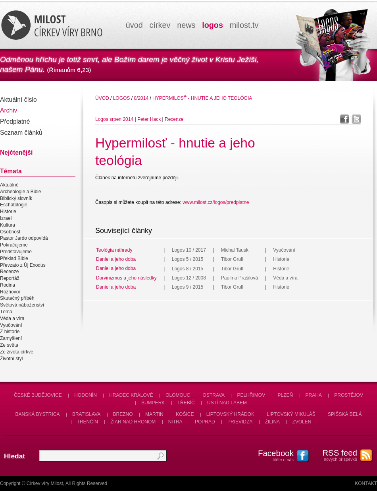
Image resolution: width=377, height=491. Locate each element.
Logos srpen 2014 (114, 119)
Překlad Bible (14, 258)
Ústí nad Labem (227, 403)
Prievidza (239, 422)
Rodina (7, 285)
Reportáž (9, 278)
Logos (121, 98)
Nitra (175, 422)
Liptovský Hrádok (230, 414)
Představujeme (16, 251)
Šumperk (153, 403)
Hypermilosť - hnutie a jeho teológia (202, 98)
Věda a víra (12, 318)
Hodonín (85, 395)
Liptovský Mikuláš (291, 414)
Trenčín (87, 422)
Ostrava (214, 395)
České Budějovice (38, 395)
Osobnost (10, 232)
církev (160, 25)
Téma (6, 311)
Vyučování (11, 325)
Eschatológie (13, 205)
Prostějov (348, 395)
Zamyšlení (11, 338)
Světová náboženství (22, 305)
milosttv (244, 25)
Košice (185, 414)
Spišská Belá (345, 414)
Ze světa (9, 345)
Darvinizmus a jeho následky (126, 278)
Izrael (6, 218)
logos (212, 25)
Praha (314, 395)
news (186, 25)
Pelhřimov (251, 395)
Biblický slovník (16, 198)
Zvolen (301, 422)
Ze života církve (16, 352)
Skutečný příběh (17, 298)
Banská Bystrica (37, 414)
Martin (154, 414)
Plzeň (285, 395)
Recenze (9, 271)
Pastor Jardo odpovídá (24, 238)
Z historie (9, 332)
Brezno (123, 414)
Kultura (7, 225)
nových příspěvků (335, 455)
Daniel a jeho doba (116, 259)
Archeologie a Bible (20, 191)
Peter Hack (149, 119)
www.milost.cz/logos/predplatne (216, 202)
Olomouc (177, 395)
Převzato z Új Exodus (23, 265)
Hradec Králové (131, 395)
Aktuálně (9, 185)
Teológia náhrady (114, 250)
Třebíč (186, 403)
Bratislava (86, 414)
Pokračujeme (14, 245)
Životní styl (11, 358)
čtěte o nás (272, 455)
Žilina (272, 422)
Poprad (205, 422)
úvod (134, 25)
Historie (8, 211)
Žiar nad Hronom (133, 422)
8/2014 (141, 98)
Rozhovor (10, 292)
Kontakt (366, 483)
